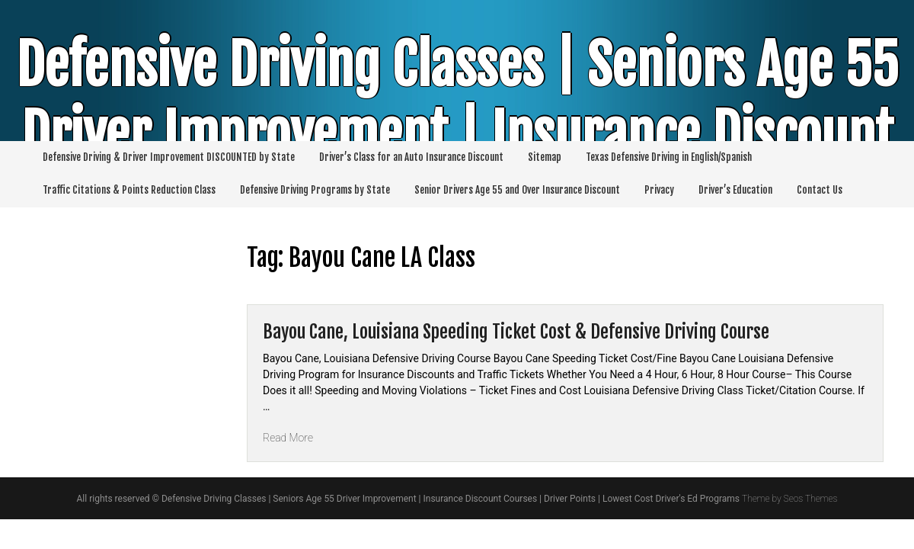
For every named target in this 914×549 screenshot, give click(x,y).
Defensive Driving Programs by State (315, 190)
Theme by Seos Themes (789, 498)
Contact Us (819, 190)
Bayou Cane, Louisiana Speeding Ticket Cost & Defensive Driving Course (516, 331)
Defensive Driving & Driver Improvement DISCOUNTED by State (169, 157)
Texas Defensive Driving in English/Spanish (669, 157)
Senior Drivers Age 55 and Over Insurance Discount (517, 190)
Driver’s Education (735, 190)
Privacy (659, 190)
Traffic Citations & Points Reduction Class (129, 190)
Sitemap (544, 157)
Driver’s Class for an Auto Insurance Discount (411, 157)
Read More (288, 438)
